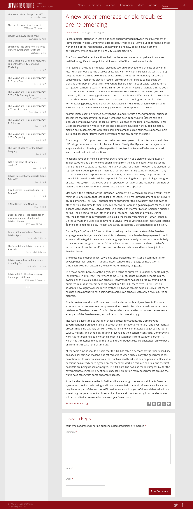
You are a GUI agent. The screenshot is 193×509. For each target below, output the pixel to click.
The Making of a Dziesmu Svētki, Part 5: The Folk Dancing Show (27, 94)
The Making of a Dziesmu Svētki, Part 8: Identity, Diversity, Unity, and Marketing (27, 65)
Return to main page (77, 403)
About (174, 5)
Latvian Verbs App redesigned (27, 37)
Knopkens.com (20, 506)
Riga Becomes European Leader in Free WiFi (27, 192)
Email (69, 478)
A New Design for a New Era (27, 205)
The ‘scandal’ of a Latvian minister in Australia (27, 249)
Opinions (116, 5)
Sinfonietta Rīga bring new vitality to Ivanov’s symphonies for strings (27, 49)
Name (69, 468)
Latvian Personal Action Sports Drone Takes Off (27, 178)
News (102, 5)
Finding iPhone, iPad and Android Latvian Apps (27, 235)
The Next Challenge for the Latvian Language (27, 150)
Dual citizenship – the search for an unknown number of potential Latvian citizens (27, 219)
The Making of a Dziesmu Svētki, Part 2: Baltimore (27, 122)
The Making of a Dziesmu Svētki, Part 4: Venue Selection (27, 108)
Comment (71, 431)
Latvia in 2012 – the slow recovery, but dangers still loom (27, 277)
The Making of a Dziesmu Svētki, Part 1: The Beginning (27, 136)
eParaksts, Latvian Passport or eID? (27, 16)
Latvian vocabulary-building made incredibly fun (27, 263)
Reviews (132, 5)
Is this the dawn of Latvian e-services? (27, 164)
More (162, 5)
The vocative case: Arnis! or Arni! (27, 26)
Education (147, 5)
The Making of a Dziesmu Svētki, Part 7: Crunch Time (27, 80)
